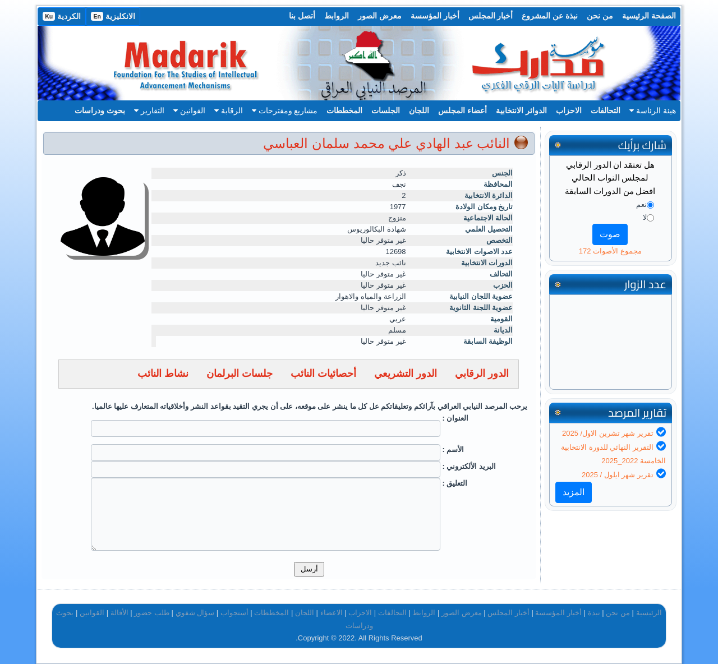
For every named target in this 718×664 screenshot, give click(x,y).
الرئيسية (649, 612)
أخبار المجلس (490, 15)
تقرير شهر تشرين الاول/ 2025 (607, 433)
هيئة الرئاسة (652, 110)
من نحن (600, 15)
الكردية (62, 16)
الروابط (336, 15)
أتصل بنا (302, 15)
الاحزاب (569, 110)
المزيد (573, 492)
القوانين (189, 110)
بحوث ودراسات (100, 110)
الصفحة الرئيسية (649, 15)
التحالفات (605, 110)
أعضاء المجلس (462, 110)
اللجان (419, 110)
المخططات (344, 110)
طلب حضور (151, 612)
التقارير (149, 110)
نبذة (594, 612)
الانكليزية (113, 16)
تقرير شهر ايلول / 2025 (617, 475)
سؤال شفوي (195, 612)
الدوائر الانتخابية (521, 110)
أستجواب (234, 612)
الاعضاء (331, 612)
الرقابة (228, 110)
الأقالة (119, 612)
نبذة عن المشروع (550, 15)
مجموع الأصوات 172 (610, 251)
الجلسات (385, 110)
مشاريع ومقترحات (285, 110)
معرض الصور (380, 15)
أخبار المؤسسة (435, 15)
